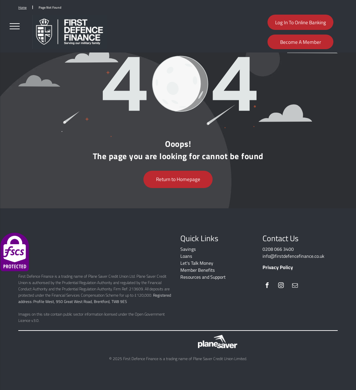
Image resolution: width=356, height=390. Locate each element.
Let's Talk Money (196, 262)
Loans (186, 255)
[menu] (14, 26)
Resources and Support (203, 276)
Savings (188, 248)
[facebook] (267, 286)
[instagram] (280, 286)
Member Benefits (197, 269)
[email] (294, 286)
